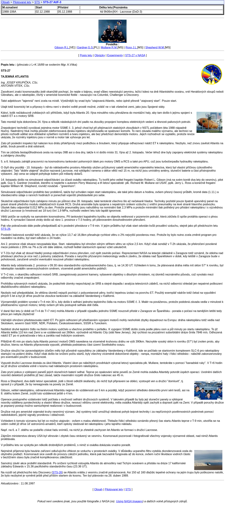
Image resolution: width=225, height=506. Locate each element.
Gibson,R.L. (61, 47)
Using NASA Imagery (129, 501)
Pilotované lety (22, 2)
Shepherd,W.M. (155, 47)
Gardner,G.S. (85, 47)
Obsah (5, 2)
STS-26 (5, 228)
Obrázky (99, 55)
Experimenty (115, 55)
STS (37, 2)
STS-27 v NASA (135, 55)
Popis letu (86, 55)
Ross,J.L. (131, 47)
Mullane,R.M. (109, 47)
